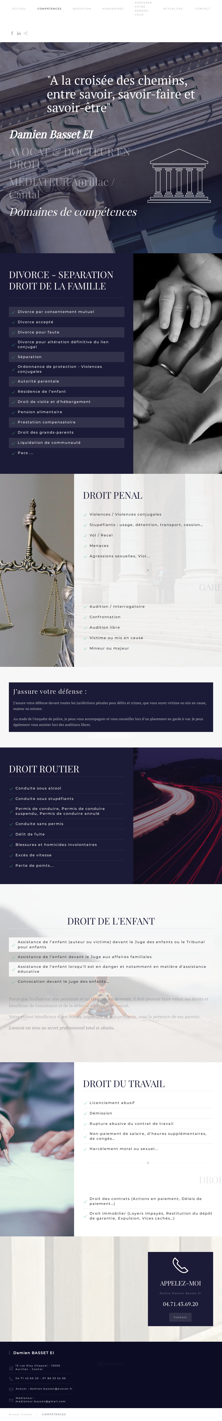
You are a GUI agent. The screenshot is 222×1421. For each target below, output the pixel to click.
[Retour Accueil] (9, 21)
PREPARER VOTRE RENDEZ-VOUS (143, 8)
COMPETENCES (49, 8)
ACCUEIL (19, 8)
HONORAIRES (113, 8)
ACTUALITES (173, 8)
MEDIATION (82, 8)
